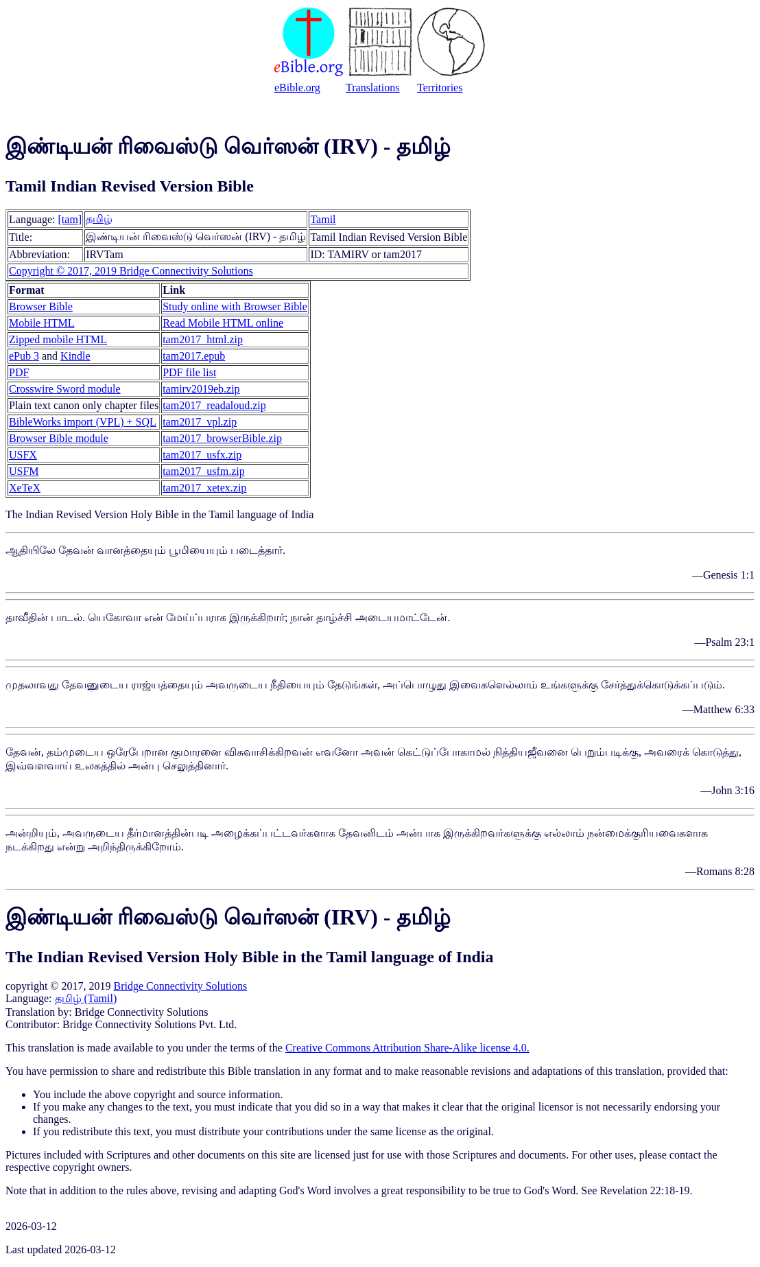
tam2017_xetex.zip (204, 487)
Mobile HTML (42, 323)
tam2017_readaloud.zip (214, 405)
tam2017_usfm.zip (204, 471)
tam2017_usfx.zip (202, 455)
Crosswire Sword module (65, 389)
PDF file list (189, 372)
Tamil (322, 219)
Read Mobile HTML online (223, 323)
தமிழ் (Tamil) (86, 998)
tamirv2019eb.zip (201, 389)
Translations (373, 87)
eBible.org (297, 87)
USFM (24, 471)
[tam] (70, 219)
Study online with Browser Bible (235, 306)
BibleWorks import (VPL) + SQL (82, 422)
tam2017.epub (194, 356)
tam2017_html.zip (203, 339)
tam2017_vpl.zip (200, 422)
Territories (439, 87)
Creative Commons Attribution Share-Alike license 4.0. (407, 1048)
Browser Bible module (58, 438)
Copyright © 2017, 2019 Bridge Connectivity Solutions (131, 271)
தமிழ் (99, 218)
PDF (19, 372)
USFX (23, 455)
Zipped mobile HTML (58, 339)
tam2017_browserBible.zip (222, 438)
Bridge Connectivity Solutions (180, 986)
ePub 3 (24, 356)
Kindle (75, 356)
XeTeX (24, 487)
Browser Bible (41, 306)
